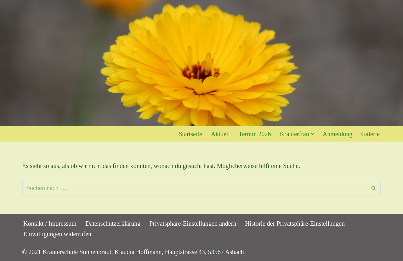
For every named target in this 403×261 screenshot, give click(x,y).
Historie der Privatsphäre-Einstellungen (295, 223)
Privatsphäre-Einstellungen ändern (192, 223)
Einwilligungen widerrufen (57, 233)
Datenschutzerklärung (112, 223)
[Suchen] (194, 188)
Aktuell (220, 133)
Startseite (190, 133)
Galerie (370, 133)
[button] (312, 134)
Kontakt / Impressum (50, 223)
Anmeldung (337, 133)
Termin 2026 (255, 133)
